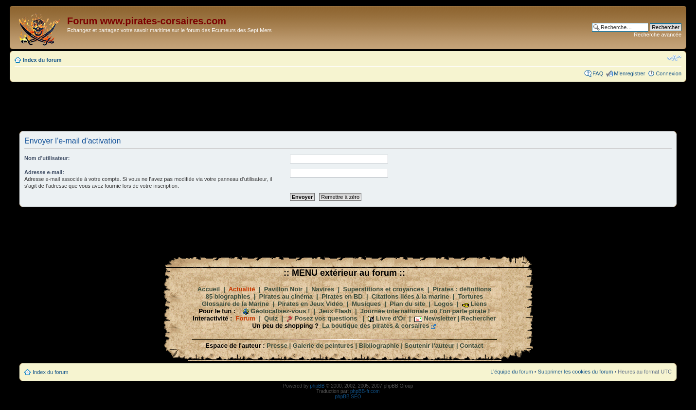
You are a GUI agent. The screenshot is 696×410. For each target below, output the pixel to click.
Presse (277, 345)
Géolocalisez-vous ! (280, 311)
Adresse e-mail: (44, 172)
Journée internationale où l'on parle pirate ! (425, 311)
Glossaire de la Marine (235, 303)
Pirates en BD (342, 296)
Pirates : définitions (462, 289)
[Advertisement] (348, 106)
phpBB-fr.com (365, 391)
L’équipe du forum (511, 371)
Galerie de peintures (323, 345)
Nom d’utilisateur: (47, 158)
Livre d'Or (391, 318)
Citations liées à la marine (410, 296)
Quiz (271, 318)
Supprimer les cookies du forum (575, 371)
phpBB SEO (348, 396)
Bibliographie (379, 345)
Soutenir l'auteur (430, 345)
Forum (245, 318)
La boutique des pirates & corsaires (375, 325)
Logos (443, 303)
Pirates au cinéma (286, 296)
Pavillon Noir (283, 289)
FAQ (597, 73)
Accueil (208, 289)
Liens (478, 303)
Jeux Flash (335, 311)
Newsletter (440, 318)
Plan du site (407, 303)
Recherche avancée (657, 34)
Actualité (242, 289)
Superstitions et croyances (383, 289)
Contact (471, 345)
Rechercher (478, 318)
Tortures (470, 296)
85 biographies (228, 296)
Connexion (668, 73)
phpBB (317, 386)
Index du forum (42, 60)
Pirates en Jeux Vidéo (310, 303)
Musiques (366, 303)
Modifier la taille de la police (674, 57)
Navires (322, 289)
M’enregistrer (629, 73)
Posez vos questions (326, 318)
